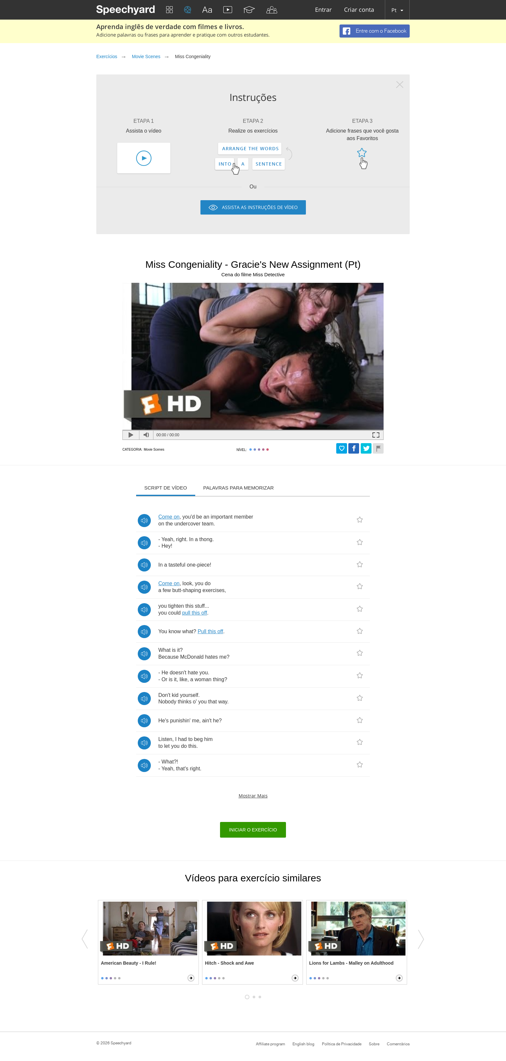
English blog (303, 1044)
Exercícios (106, 56)
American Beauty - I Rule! (128, 963)
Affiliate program (270, 1044)
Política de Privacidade (341, 1044)
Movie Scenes (146, 56)
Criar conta (359, 10)
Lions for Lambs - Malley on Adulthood (351, 963)
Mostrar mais (253, 796)
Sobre (374, 1044)
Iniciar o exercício (253, 829)
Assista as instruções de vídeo (260, 207)
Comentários (398, 1044)
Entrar (323, 10)
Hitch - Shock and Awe (229, 963)
